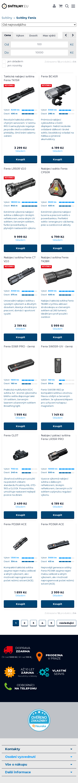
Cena (7, 35)
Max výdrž (49, 35)
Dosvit (33, 35)
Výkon (20, 35)
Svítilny (7, 18)
